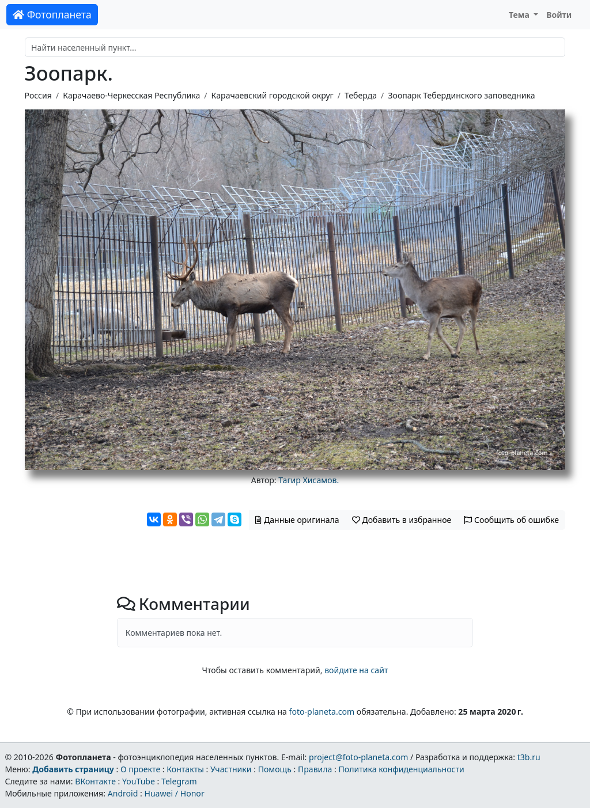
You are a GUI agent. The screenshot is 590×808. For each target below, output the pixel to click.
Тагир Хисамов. (308, 480)
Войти (559, 14)
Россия (38, 95)
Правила (315, 769)
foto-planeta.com (322, 711)
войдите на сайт (356, 670)
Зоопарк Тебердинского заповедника (461, 95)
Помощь (275, 769)
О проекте (140, 769)
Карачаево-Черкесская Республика (131, 95)
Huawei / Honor (174, 793)
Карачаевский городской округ (272, 95)
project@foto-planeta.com (358, 757)
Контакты (185, 769)
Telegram (179, 781)
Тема (520, 14)
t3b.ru (528, 757)
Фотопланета (52, 14)
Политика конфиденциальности (401, 769)
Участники (231, 769)
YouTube (138, 781)
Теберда (361, 95)
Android (123, 793)
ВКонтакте (95, 781)
